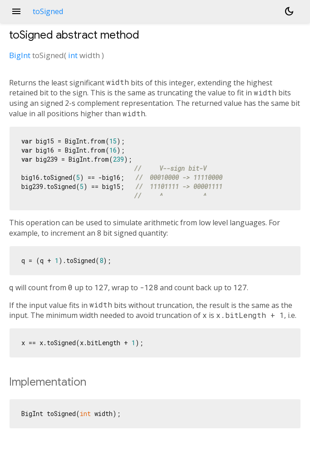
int (73, 55)
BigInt (19, 55)
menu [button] (16, 11)
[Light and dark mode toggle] (289, 11)
